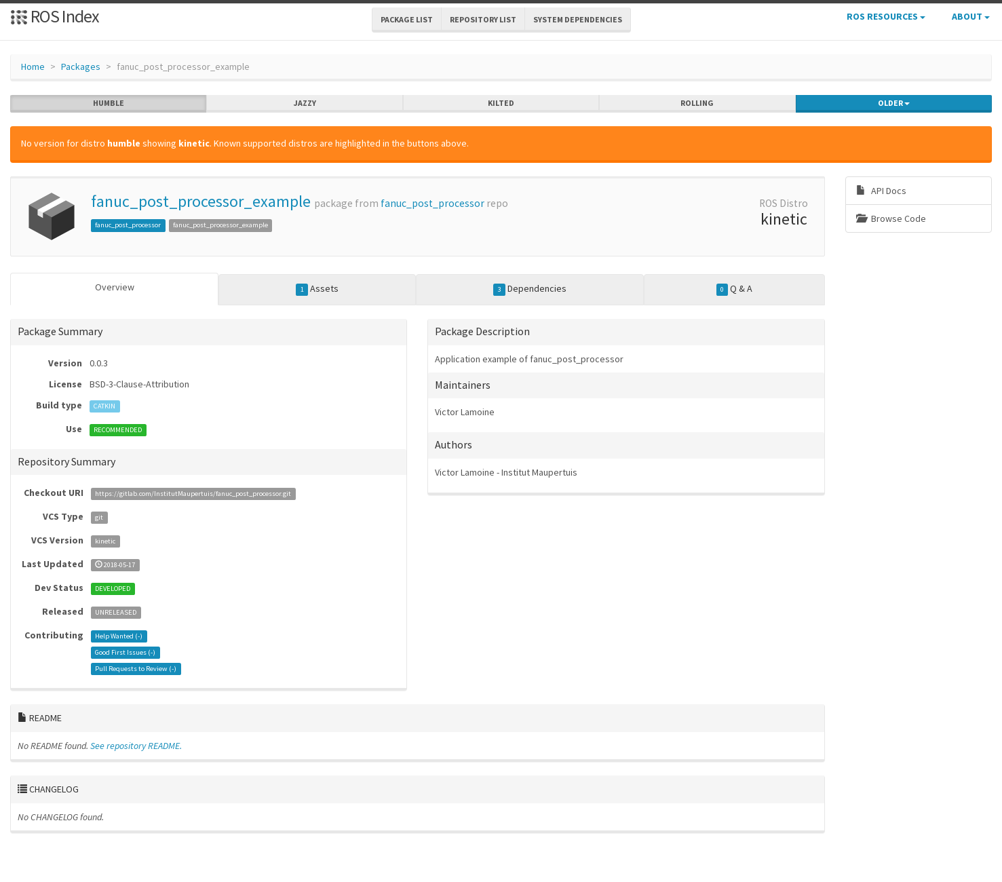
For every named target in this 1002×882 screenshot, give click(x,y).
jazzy (305, 103)
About (971, 16)
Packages (80, 66)
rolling (697, 103)
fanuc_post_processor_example (201, 201)
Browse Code (891, 218)
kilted (501, 103)
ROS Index (54, 16)
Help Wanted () (118, 636)
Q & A (734, 289)
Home (33, 66)
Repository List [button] (483, 19)
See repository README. (136, 746)
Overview (114, 287)
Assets (317, 289)
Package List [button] (407, 19)
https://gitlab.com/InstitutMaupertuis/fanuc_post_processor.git (193, 493)
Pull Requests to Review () (135, 668)
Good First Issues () (125, 652)
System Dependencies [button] (577, 19)
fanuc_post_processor (432, 203)
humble (108, 103)
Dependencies (529, 289)
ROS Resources (886, 16)
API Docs (881, 191)
